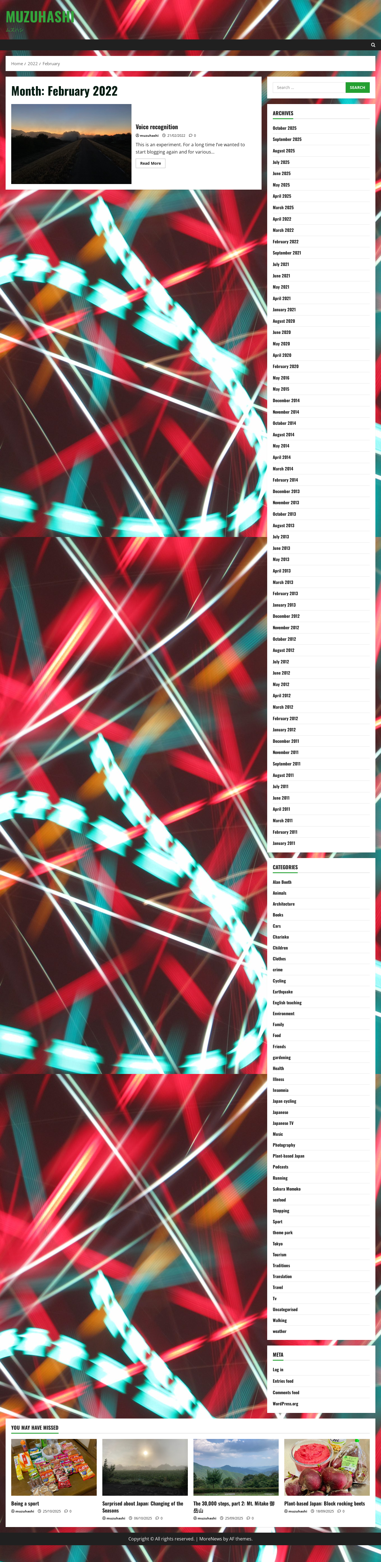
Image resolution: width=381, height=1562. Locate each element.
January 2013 (284, 604)
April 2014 (282, 457)
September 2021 (288, 252)
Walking (280, 1336)
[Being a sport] (54, 1484)
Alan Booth (283, 881)
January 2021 (284, 309)
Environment (284, 1018)
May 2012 (281, 684)
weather (280, 1347)
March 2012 (283, 706)
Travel (278, 1302)
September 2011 (287, 763)
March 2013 (283, 582)
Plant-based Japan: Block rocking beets (324, 1520)
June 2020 (282, 332)
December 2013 (287, 491)
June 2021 (282, 275)
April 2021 (282, 298)
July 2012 (281, 661)
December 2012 (287, 615)
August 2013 (284, 525)
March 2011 (283, 820)
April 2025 (282, 195)
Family (278, 1029)
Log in (278, 1386)
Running (280, 1188)
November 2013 (287, 502)
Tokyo (278, 1256)
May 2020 (281, 343)
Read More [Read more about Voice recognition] (152, 164)
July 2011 (281, 786)
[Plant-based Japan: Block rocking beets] (327, 1484)
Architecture (284, 904)
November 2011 (287, 752)
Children (280, 950)
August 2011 (284, 775)
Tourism (280, 1267)
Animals (280, 893)
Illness (279, 1086)
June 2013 (282, 548)
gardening (282, 1063)
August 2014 (284, 434)
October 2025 (285, 127)
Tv (275, 1313)
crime (278, 972)
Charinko (281, 938)
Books (278, 916)
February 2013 (286, 593)
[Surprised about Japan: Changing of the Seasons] (145, 1484)
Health (279, 1074)
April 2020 (282, 355)
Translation (283, 1290)
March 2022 (283, 230)
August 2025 (284, 150)
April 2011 (282, 808)
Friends (279, 1052)
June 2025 (282, 173)
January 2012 (284, 729)
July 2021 (281, 264)
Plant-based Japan (289, 1165)
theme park (283, 1245)
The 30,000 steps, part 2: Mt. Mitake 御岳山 (234, 1523)
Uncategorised (286, 1324)
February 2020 (286, 366)
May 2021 (281, 286)
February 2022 (286, 241)
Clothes (280, 961)
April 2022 (282, 218)
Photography (284, 1154)
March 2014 (283, 468)
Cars (277, 927)
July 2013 (281, 536)
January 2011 (284, 843)
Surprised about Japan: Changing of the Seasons (142, 1523)
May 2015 (281, 388)
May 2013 (281, 559)
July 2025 (281, 162)
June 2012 (282, 672)
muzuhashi (149, 135)
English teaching (288, 1006)
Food (277, 1040)
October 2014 (285, 423)
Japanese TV (284, 1131)
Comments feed (287, 1408)
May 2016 (281, 377)
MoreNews (210, 1555)
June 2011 (281, 797)
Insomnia (281, 1097)
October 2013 (285, 513)
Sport (278, 1233)
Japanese (281, 1120)
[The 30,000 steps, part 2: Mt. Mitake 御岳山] (236, 1484)
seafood (280, 1211)
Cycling (279, 984)
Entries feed (284, 1397)
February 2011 (285, 831)
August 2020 (284, 320)
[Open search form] (373, 44)
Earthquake (283, 995)
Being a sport (25, 1520)
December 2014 (287, 400)
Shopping (281, 1222)
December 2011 (287, 741)
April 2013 (282, 570)
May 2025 (281, 184)
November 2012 (287, 627)
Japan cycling (285, 1109)
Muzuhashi (40, 16)
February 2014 (286, 479)
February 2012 (286, 718)
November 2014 (287, 411)
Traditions (282, 1279)
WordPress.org (286, 1420)
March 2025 (283, 207)
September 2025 (288, 139)
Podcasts (281, 1177)
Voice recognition (71, 144)
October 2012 (285, 638)
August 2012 (284, 650)
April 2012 (282, 695)
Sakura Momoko (287, 1199)
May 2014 (281, 445)
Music (278, 1143)
